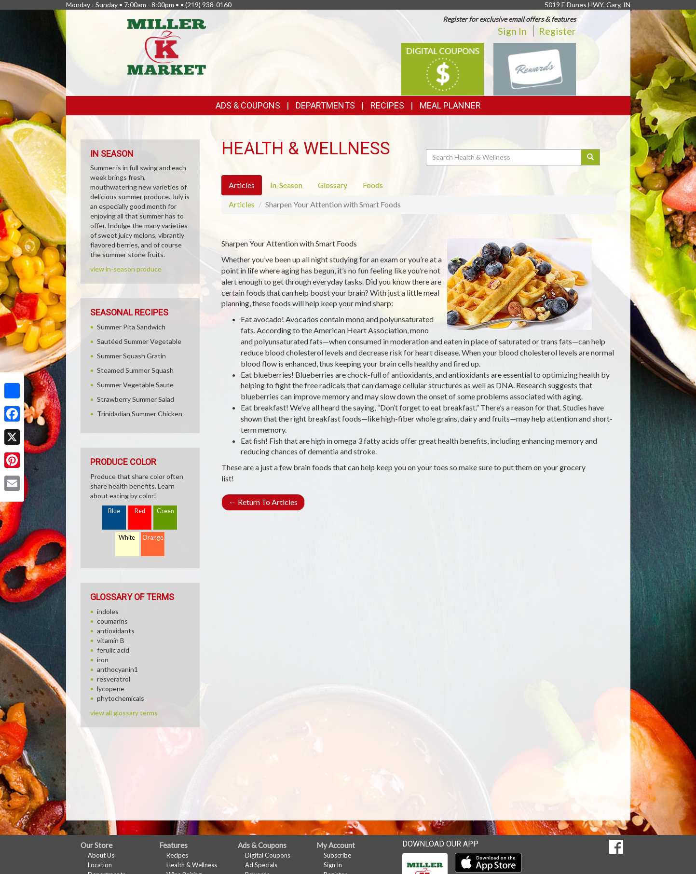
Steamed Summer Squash (135, 370)
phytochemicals (120, 698)
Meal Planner (450, 105)
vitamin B (110, 640)
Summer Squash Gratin (131, 356)
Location (100, 865)
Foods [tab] (373, 185)
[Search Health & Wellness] (504, 157)
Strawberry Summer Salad (135, 399)
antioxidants (116, 631)
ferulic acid (113, 650)
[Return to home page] (166, 46)
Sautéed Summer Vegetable (139, 341)
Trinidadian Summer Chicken (139, 414)
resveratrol (113, 679)
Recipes (387, 105)
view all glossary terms (124, 713)
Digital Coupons (267, 855)
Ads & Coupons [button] (248, 105)
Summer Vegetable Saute (135, 385)
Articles (242, 204)
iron (103, 660)
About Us (101, 855)
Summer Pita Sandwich (131, 327)
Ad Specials (261, 865)
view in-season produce (126, 269)
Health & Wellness (191, 865)
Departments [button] (325, 105)
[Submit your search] (590, 157)
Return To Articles (263, 501)
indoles (108, 611)
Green (165, 511)
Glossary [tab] (332, 185)
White (127, 537)
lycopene (110, 688)
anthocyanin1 (117, 669)
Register (557, 31)
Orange (153, 537)
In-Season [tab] (286, 185)
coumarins (112, 621)
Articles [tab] (242, 185)
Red (140, 511)
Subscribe (337, 855)
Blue (114, 511)
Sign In (512, 31)
